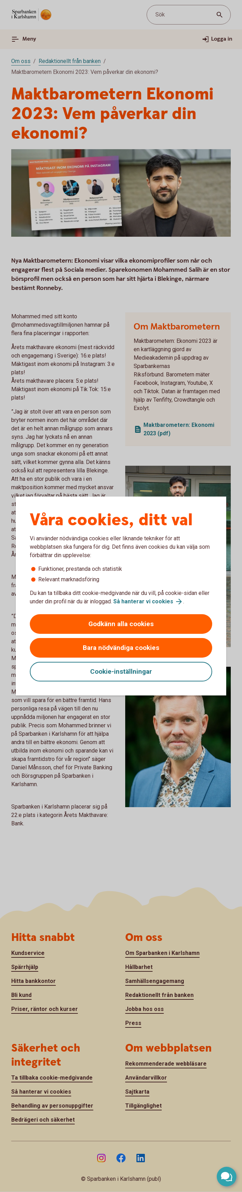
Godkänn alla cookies (121, 624)
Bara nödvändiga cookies (121, 648)
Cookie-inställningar (121, 671)
